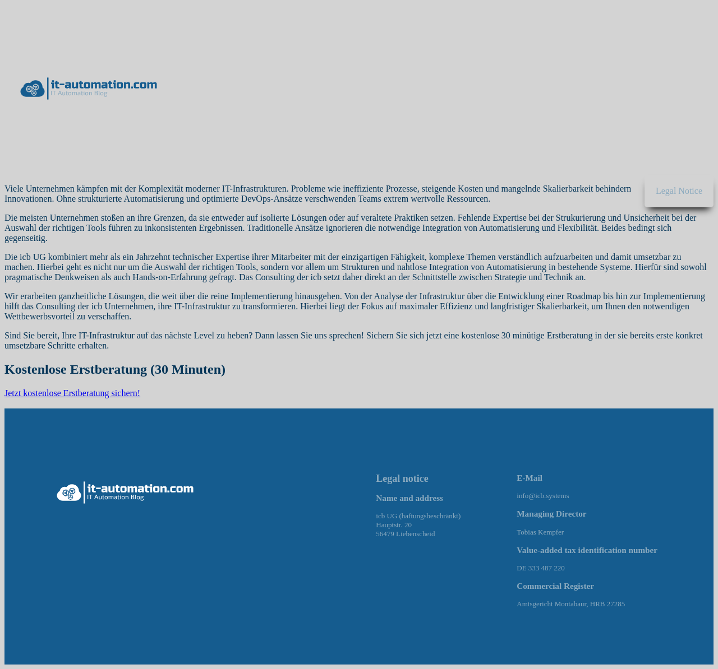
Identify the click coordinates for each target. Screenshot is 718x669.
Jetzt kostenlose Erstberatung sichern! (72, 393)
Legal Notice (679, 191)
